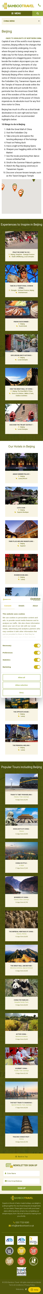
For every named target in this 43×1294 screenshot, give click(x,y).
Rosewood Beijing (21, 575)
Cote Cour (21, 508)
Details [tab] (21, 606)
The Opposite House (21, 712)
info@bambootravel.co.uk (22, 1225)
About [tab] (35, 606)
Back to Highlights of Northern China (23, 38)
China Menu (9, 21)
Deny (21, 693)
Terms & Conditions (16, 1285)
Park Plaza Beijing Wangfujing (21, 541)
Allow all (21, 677)
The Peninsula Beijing (21, 745)
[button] (14, 188)
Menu (18, 13)
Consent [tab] (7, 606)
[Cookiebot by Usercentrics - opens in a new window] (30, 599)
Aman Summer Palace (21, 474)
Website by (21, 1289)
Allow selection (21, 685)
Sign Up (22, 1188)
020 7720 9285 (22, 1222)
